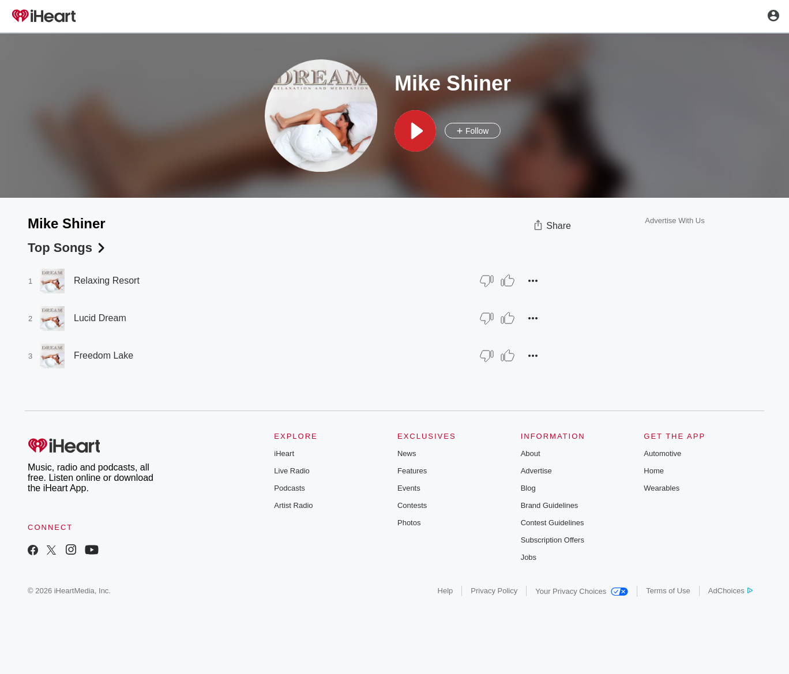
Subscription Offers (552, 540)
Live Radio (291, 470)
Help (445, 590)
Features (412, 470)
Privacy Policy (494, 590)
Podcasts (289, 488)
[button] (415, 131)
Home (654, 470)
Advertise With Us (674, 220)
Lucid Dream (100, 318)
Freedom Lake (103, 355)
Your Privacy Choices (581, 591)
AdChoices (730, 590)
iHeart (284, 453)
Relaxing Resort (107, 280)
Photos (408, 522)
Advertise (536, 470)
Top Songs (67, 247)
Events (408, 488)
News (406, 453)
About (530, 453)
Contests (412, 505)
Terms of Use (668, 590)
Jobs (528, 557)
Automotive (662, 453)
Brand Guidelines (549, 505)
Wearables (661, 488)
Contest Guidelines (552, 522)
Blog (528, 488)
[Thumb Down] (486, 280)
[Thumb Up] (507, 280)
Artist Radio (293, 505)
